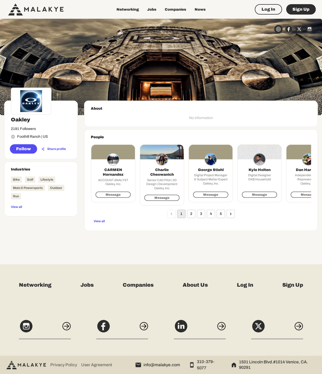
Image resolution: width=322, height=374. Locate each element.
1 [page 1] (181, 214)
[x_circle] (299, 29)
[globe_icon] (278, 29)
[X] (277, 329)
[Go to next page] (231, 214)
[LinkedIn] (200, 329)
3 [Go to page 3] (201, 214)
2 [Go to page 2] (191, 214)
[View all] (41, 207)
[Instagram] (45, 329)
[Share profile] (53, 149)
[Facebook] (122, 329)
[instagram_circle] (309, 29)
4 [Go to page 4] (211, 214)
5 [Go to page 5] (221, 214)
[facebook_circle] (289, 29)
